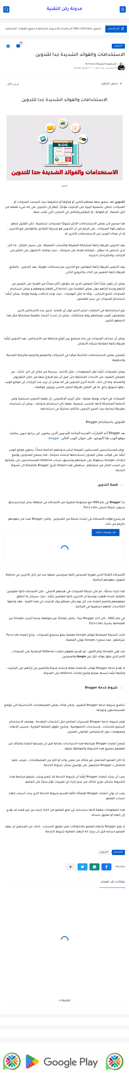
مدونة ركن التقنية (64, 9)
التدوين (118, 46)
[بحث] (6, 9)
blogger (54, 438)
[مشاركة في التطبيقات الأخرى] (71, 866)
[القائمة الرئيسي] (123, 9)
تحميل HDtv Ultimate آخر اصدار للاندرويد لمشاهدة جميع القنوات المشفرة (53, 28)
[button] (106, 866)
